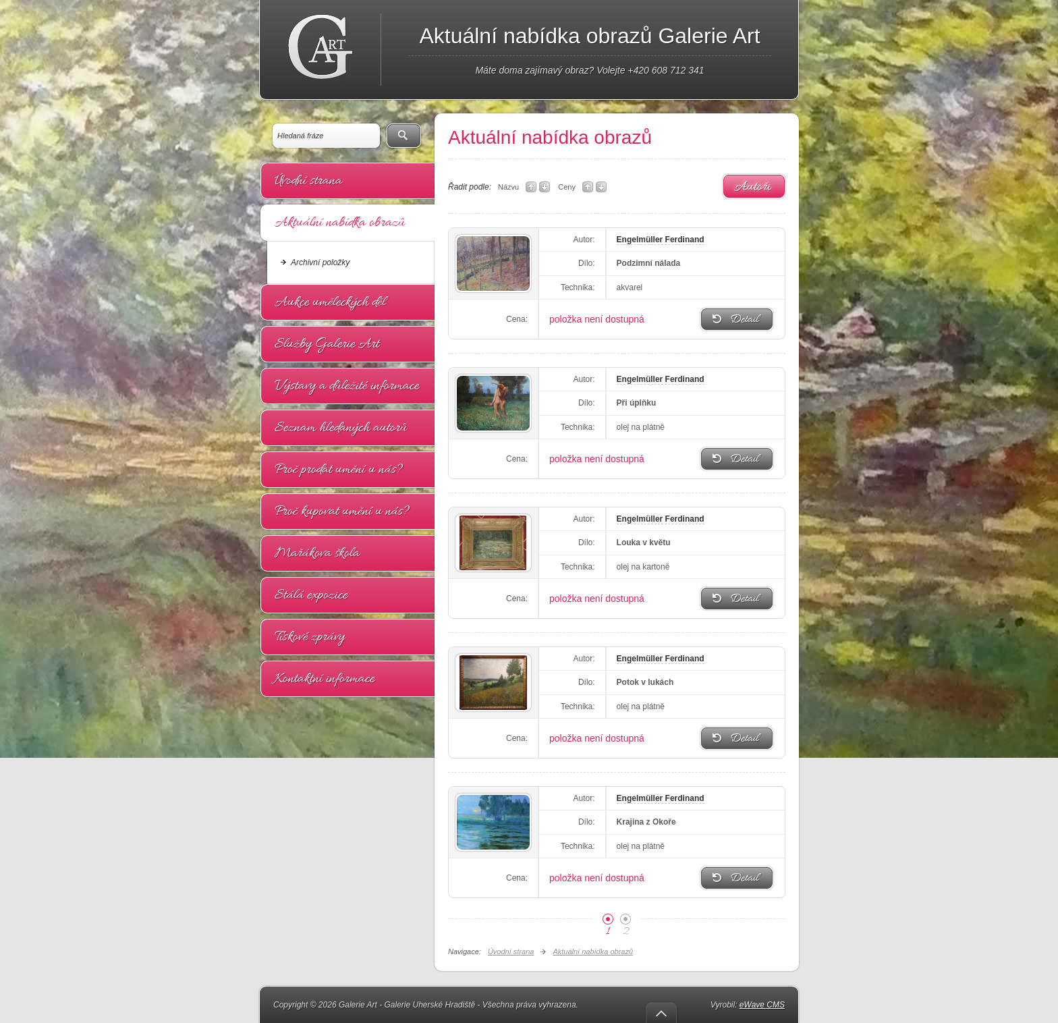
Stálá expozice (311, 595)
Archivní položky (320, 262)
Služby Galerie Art (327, 344)
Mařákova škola (317, 553)
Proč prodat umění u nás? (339, 469)
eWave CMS (762, 1005)
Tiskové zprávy (310, 637)
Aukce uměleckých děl (330, 302)
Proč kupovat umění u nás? (342, 511)
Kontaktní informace (324, 678)
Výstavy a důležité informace (347, 386)
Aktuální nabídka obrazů (340, 222)
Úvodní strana (308, 180)
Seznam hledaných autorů (341, 427)
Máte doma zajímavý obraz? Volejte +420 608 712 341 (589, 70)
